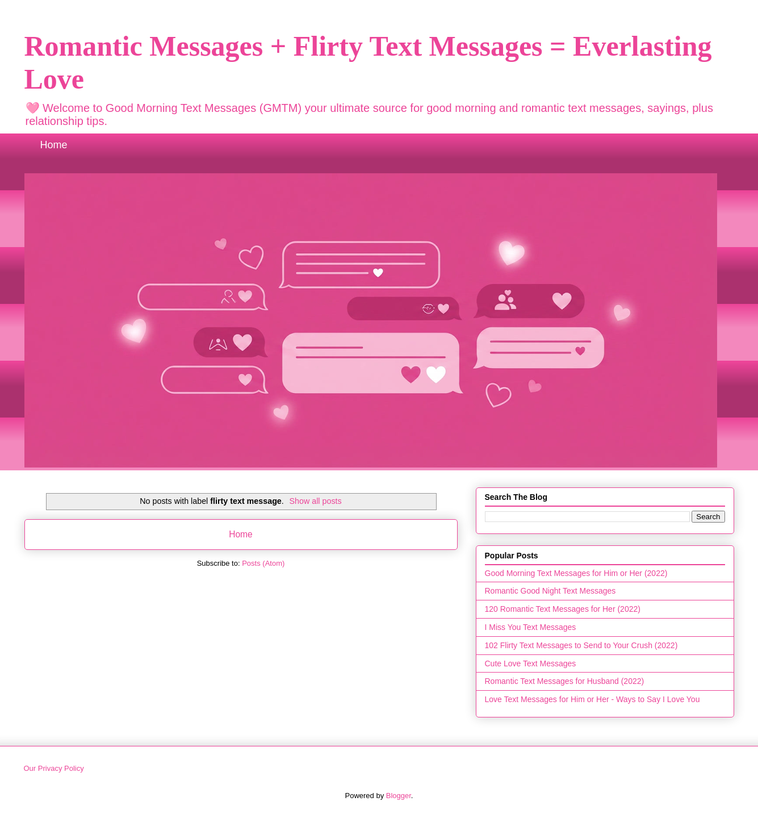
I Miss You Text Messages (530, 627)
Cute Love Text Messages (530, 663)
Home (54, 145)
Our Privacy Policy (54, 768)
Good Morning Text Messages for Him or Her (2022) (576, 573)
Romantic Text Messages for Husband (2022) (564, 681)
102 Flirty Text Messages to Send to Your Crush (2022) (581, 645)
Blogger (398, 795)
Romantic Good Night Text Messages (550, 590)
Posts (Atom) (263, 563)
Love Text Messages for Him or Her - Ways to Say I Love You (592, 699)
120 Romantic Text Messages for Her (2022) (562, 609)
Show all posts (316, 501)
